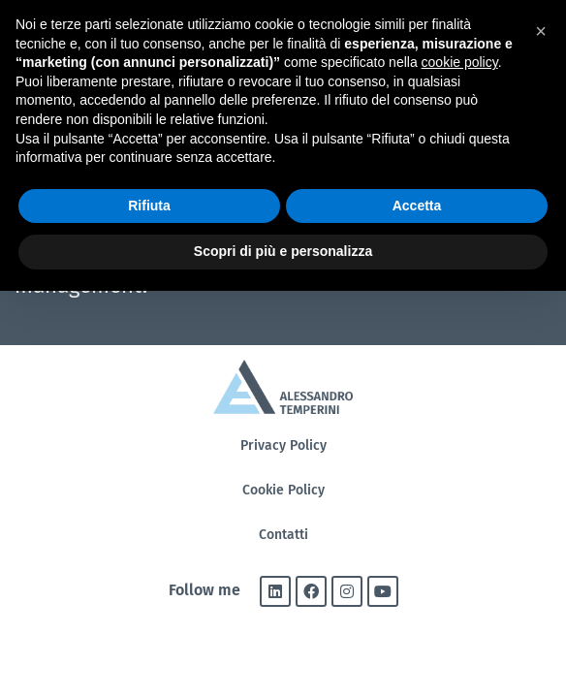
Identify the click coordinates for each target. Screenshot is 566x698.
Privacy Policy (283, 445)
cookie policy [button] (460, 62)
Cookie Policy (283, 490)
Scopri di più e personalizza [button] (283, 251)
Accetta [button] (417, 205)
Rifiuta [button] (149, 205)
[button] (540, 31)
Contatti (283, 534)
